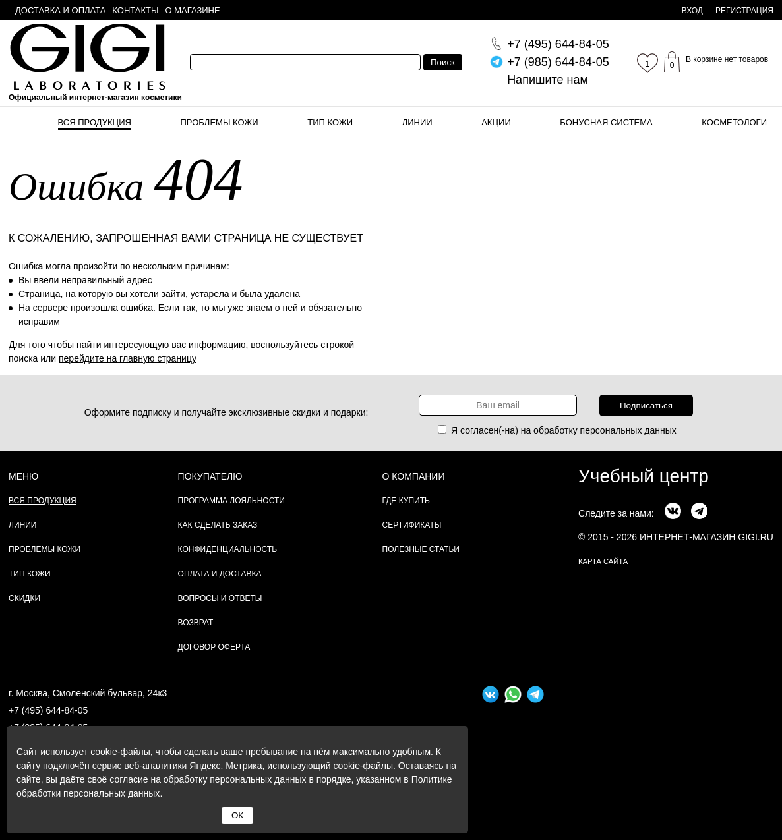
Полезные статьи (421, 549)
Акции (496, 122)
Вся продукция (94, 122)
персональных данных (628, 430)
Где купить (406, 500)
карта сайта (603, 561)
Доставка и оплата (60, 10)
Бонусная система (606, 122)
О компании (413, 476)
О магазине (192, 10)
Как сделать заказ (218, 525)
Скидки (24, 598)
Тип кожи (330, 122)
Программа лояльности (231, 500)
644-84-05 (558, 44)
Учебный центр (643, 476)
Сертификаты (412, 525)
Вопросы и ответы (220, 598)
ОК (237, 815)
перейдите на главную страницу (127, 358)
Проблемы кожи (219, 122)
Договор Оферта (214, 647)
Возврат (196, 622)
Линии (417, 122)
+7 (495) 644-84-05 (48, 710)
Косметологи (734, 122)
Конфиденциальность (227, 549)
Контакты (135, 10)
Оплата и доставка (220, 573)
